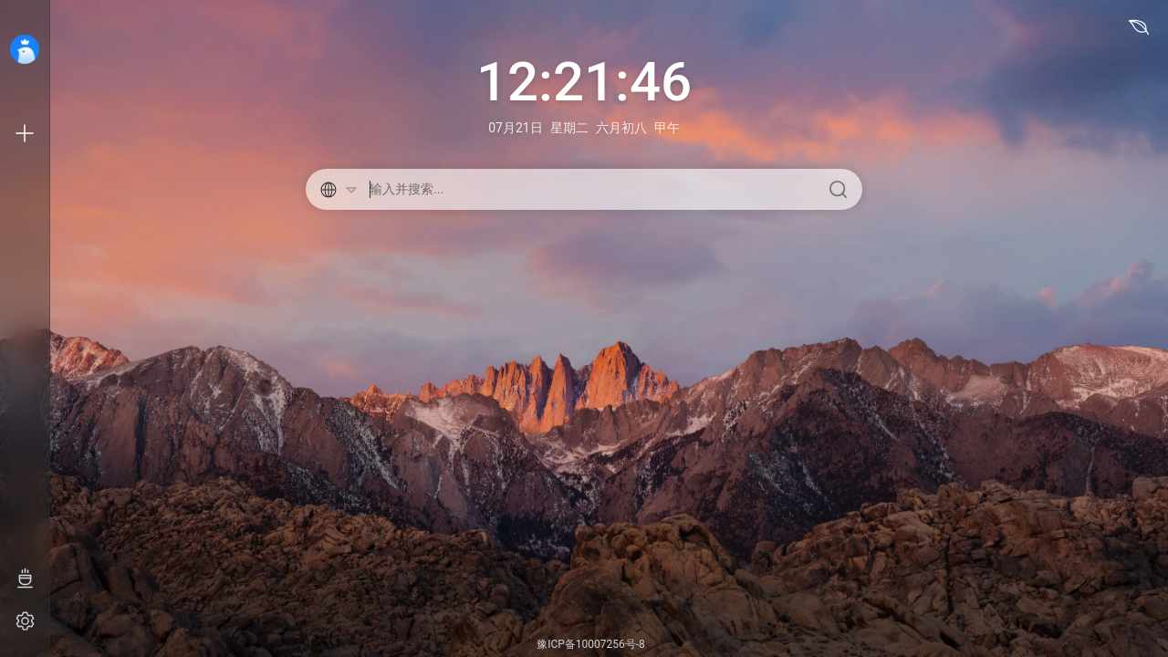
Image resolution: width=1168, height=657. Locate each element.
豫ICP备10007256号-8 (591, 644)
